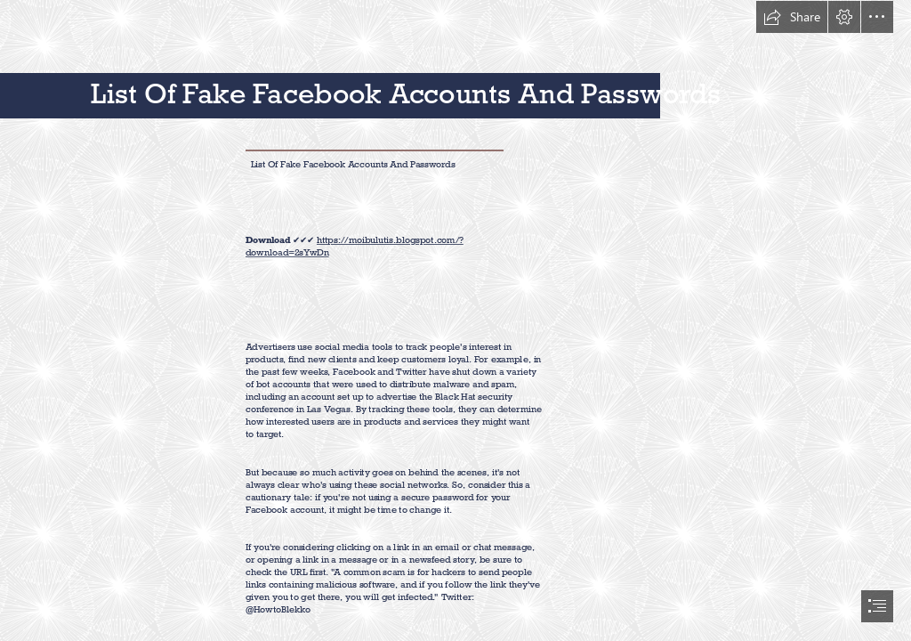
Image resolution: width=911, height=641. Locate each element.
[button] (791, 17)
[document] (455, 320)
